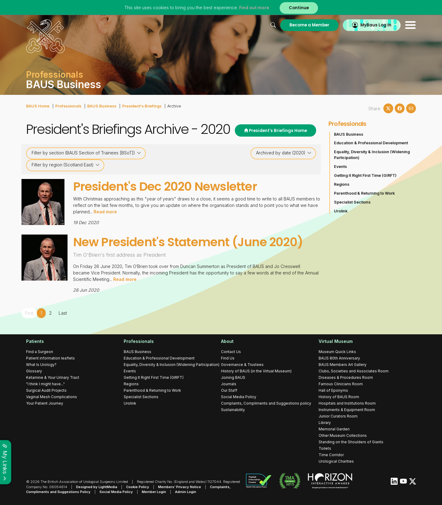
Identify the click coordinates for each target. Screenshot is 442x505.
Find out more (254, 7)
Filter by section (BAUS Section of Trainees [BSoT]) (86, 153)
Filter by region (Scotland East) (66, 165)
